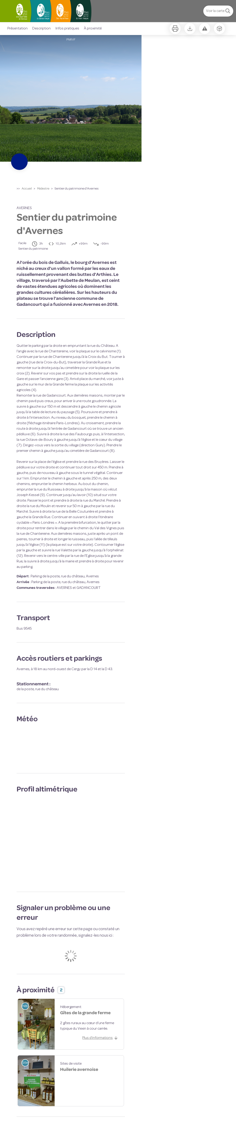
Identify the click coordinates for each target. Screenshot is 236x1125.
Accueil (27, 188)
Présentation (17, 28)
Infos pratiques (67, 28)
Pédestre (43, 188)
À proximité (93, 28)
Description (41, 28)
